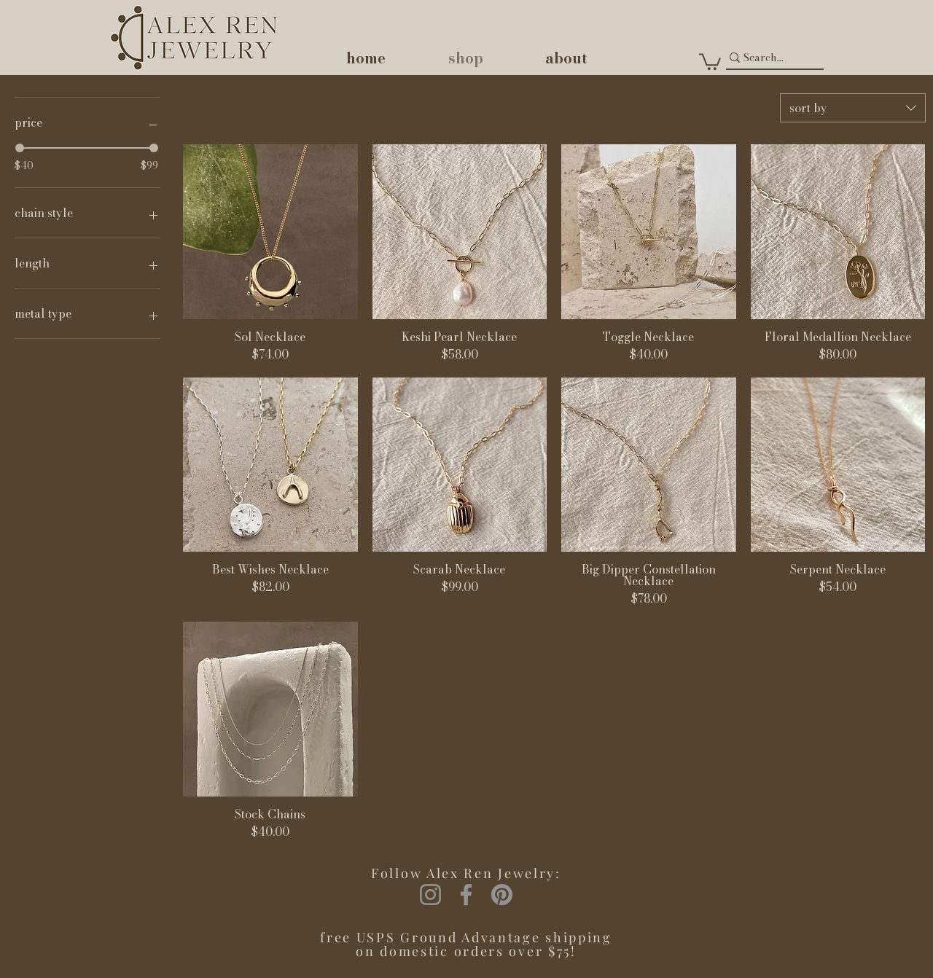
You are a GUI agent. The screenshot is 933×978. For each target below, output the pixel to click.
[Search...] (768, 58)
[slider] (19, 148)
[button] (710, 61)
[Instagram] (430, 894)
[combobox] (853, 107)
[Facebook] (466, 894)
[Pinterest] (502, 894)
